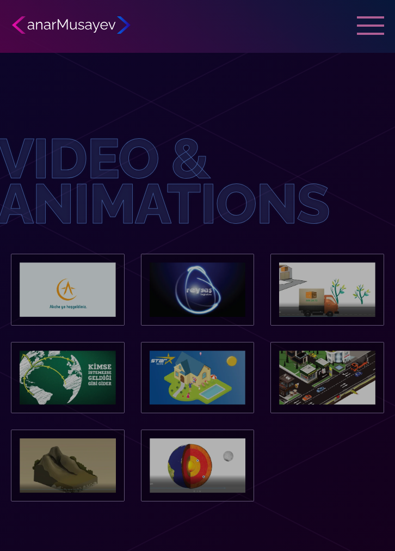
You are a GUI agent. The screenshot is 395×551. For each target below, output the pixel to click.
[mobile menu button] (370, 24)
